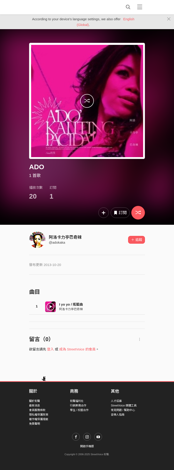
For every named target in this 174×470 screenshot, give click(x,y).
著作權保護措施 (38, 419)
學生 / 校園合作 (79, 410)
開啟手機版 (87, 446)
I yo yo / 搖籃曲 (71, 304)
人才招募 (116, 401)
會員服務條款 (37, 410)
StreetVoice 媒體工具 (124, 405)
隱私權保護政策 (38, 414)
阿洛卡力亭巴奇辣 (65, 237)
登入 (50, 349)
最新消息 (34, 405)
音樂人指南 (117, 414)
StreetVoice (48, 7)
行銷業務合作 (78, 405)
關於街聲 (34, 401)
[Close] (169, 19)
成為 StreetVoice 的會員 (77, 349)
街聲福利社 (77, 401)
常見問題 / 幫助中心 (123, 410)
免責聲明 (34, 423)
